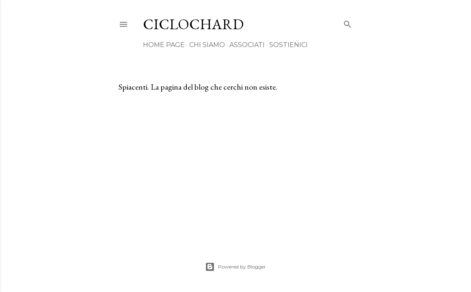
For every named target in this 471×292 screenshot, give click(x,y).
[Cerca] (347, 22)
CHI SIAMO (207, 45)
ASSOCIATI (247, 45)
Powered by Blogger (235, 267)
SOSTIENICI (288, 45)
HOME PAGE (164, 45)
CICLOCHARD (193, 24)
